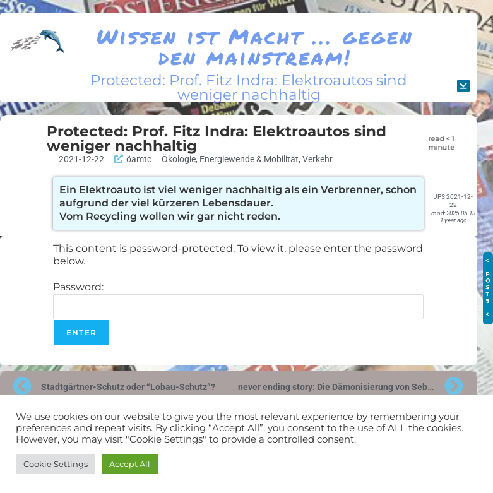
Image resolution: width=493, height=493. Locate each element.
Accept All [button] (129, 464)
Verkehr (317, 159)
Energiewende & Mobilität (249, 159)
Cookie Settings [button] (55, 464)
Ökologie (179, 159)
